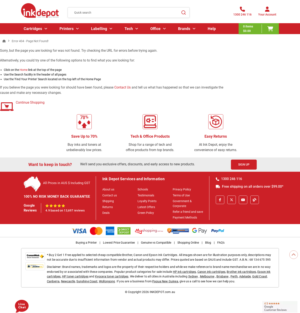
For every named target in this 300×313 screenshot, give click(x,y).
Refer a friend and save (188, 211)
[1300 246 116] (242, 12)
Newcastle (68, 281)
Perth (234, 276)
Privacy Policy (182, 189)
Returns (107, 207)
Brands (184, 28)
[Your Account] (267, 12)
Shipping (108, 201)
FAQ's (221, 242)
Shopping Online (188, 242)
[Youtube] (243, 200)
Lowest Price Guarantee (119, 242)
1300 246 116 (229, 179)
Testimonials (146, 195)
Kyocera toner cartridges (112, 276)
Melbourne (207, 276)
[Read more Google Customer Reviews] (279, 306)
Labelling (99, 28)
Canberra (53, 281)
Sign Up (243, 164)
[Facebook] (220, 200)
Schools (143, 189)
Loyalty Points (147, 201)
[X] (232, 200)
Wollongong (107, 281)
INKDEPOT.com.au (162, 292)
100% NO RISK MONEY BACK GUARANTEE (57, 196)
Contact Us (122, 87)
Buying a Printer (86, 242)
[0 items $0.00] (259, 28)
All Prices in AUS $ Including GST (66, 183)
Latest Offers (146, 207)
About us (108, 189)
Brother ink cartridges (241, 271)
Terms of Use (181, 195)
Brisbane (222, 276)
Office (155, 28)
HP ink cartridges (184, 271)
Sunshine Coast (86, 281)
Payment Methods (185, 217)
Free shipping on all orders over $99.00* (249, 186)
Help (212, 28)
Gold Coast (259, 276)
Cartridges (33, 28)
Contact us (109, 195)
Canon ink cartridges (211, 271)
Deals (106, 212)
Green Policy (146, 212)
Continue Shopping (30, 102)
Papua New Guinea (165, 281)
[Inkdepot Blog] (255, 200)
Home (24, 69)
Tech (129, 28)
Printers (66, 28)
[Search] (183, 12)
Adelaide (245, 276)
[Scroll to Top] (293, 254)
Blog (208, 242)
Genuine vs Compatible (156, 242)
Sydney (193, 276)
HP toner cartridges (75, 276)
